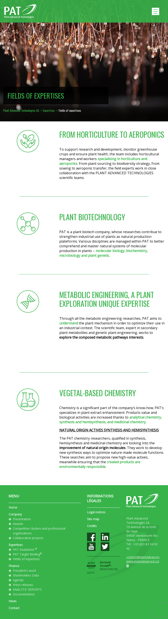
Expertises (16, 545)
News (13, 601)
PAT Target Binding (27, 554)
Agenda (18, 580)
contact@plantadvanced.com (146, 557)
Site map (93, 519)
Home (13, 507)
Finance (14, 566)
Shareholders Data (26, 575)
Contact (14, 608)
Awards (18, 524)
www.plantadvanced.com (143, 561)
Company (15, 514)
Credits (92, 526)
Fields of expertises (26, 559)
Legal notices (96, 512)
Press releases (23, 585)
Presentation (22, 519)
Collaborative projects (28, 538)
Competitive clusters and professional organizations (39, 530)
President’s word (24, 571)
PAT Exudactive (25, 549)
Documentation (24, 594)
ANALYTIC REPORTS (27, 589)
